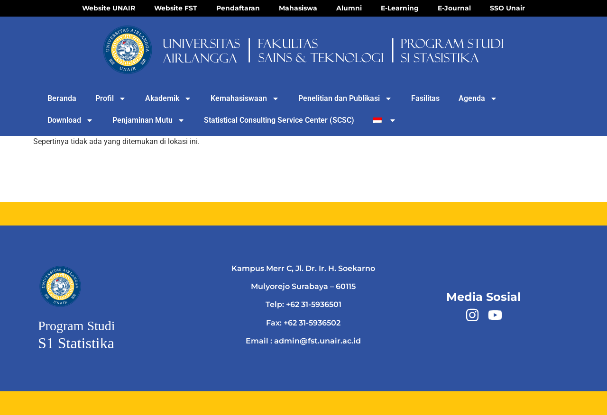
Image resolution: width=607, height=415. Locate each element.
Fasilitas (425, 98)
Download (70, 120)
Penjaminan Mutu (148, 120)
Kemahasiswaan (245, 98)
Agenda (478, 98)
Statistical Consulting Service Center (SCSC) (279, 120)
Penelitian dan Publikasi (345, 98)
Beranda (61, 98)
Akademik (168, 98)
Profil (110, 98)
